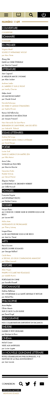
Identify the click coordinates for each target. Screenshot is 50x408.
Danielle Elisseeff (11, 282)
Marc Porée (9, 55)
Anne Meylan (7, 305)
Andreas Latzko (7, 83)
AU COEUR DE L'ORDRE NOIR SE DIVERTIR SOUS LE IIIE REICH (23, 213)
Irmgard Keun (7, 231)
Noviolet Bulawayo (8, 103)
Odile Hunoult (10, 187)
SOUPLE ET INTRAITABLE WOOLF (14, 52)
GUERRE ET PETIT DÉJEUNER (12, 331)
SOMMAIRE (6, 41)
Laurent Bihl (9, 217)
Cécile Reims (6, 255)
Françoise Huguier (8, 195)
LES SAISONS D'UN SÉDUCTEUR (14, 116)
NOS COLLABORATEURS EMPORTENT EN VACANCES (22, 323)
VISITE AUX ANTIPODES (11, 345)
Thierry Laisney (10, 227)
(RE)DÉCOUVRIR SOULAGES (12, 248)
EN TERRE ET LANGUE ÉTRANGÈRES (15, 106)
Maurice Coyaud (11, 65)
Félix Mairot (9, 157)
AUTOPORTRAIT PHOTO (11, 198)
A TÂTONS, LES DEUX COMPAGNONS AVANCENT (21, 258)
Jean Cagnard (7, 73)
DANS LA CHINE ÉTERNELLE (12, 62)
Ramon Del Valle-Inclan (10, 113)
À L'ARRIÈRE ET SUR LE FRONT (13, 86)
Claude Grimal (10, 99)
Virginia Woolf (7, 49)
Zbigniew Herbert (8, 181)
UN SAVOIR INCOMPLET (11, 96)
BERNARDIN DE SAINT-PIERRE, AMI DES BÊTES (19, 125)
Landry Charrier (11, 89)
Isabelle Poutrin (10, 276)
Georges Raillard (11, 251)
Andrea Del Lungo (8, 137)
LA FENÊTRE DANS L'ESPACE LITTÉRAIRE (17, 140)
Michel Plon (9, 297)
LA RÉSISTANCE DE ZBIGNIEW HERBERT (17, 184)
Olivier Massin (7, 308)
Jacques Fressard (11, 119)
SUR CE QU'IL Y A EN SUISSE (13, 311)
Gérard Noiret (10, 177)
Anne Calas (6, 161)
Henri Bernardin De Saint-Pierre (13, 122)
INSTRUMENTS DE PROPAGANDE (14, 224)
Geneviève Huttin (8, 171)
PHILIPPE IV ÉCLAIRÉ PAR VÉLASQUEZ (16, 273)
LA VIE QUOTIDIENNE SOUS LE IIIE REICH (18, 234)
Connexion (8, 383)
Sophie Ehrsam (10, 109)
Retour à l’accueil (11, 390)
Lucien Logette (10, 348)
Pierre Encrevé (7, 245)
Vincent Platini (7, 209)
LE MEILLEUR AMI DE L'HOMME (14, 76)
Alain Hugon (6, 270)
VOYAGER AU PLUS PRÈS (11, 164)
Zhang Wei (6, 59)
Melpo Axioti (6, 93)
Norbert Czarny (11, 201)
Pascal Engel (9, 314)
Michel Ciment (7, 342)
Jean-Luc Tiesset (10, 237)
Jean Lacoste (9, 362)
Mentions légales (11, 393)
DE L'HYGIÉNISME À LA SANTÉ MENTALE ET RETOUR (22, 294)
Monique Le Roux (11, 334)
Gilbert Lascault (10, 261)
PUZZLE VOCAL (7, 174)
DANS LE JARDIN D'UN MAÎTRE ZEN (16, 154)
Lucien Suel (6, 151)
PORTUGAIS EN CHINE (10, 279)
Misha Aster (6, 221)
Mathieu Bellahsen (8, 291)
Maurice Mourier (11, 167)
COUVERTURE (7, 32)
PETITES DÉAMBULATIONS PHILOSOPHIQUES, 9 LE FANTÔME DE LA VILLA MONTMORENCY (21, 357)
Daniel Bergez (10, 143)
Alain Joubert (10, 79)
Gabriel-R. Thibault (12, 128)
